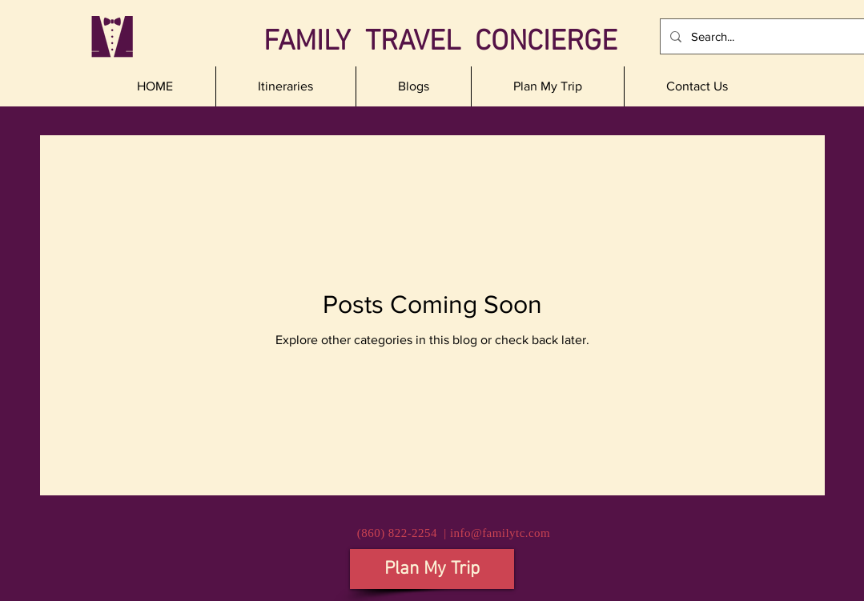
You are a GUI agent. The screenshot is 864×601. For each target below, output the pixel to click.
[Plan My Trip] (432, 569)
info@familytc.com (500, 533)
